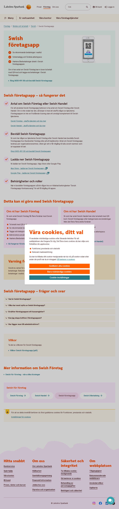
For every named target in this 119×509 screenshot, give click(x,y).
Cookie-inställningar (59, 277)
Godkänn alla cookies (59, 266)
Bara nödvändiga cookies (59, 271)
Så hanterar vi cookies (66, 259)
